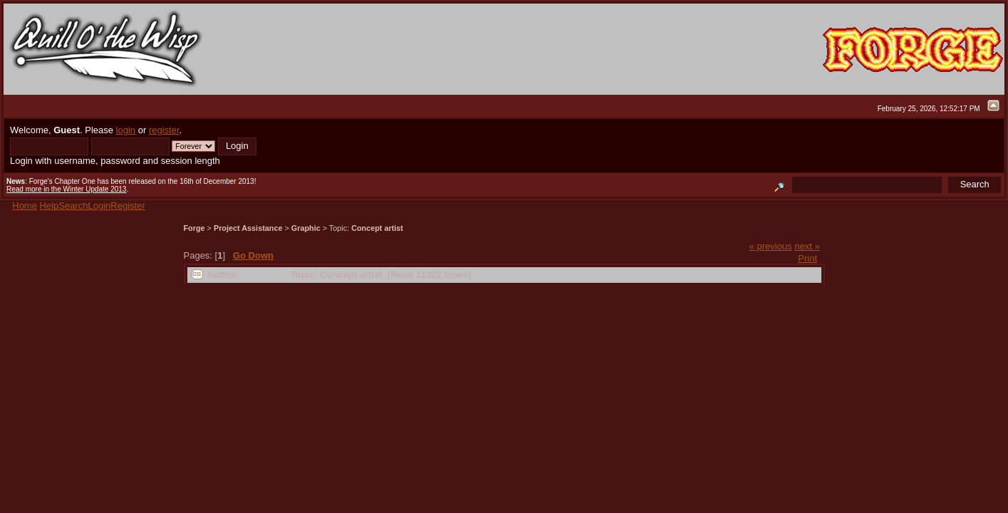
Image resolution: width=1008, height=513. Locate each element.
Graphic (306, 228)
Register (127, 205)
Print (807, 258)
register (164, 130)
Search (73, 205)
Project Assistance (248, 228)
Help (49, 205)
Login (99, 205)
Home (24, 205)
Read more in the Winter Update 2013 (66, 189)
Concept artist (377, 228)
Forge (194, 228)
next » (806, 246)
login (125, 130)
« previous (770, 246)
